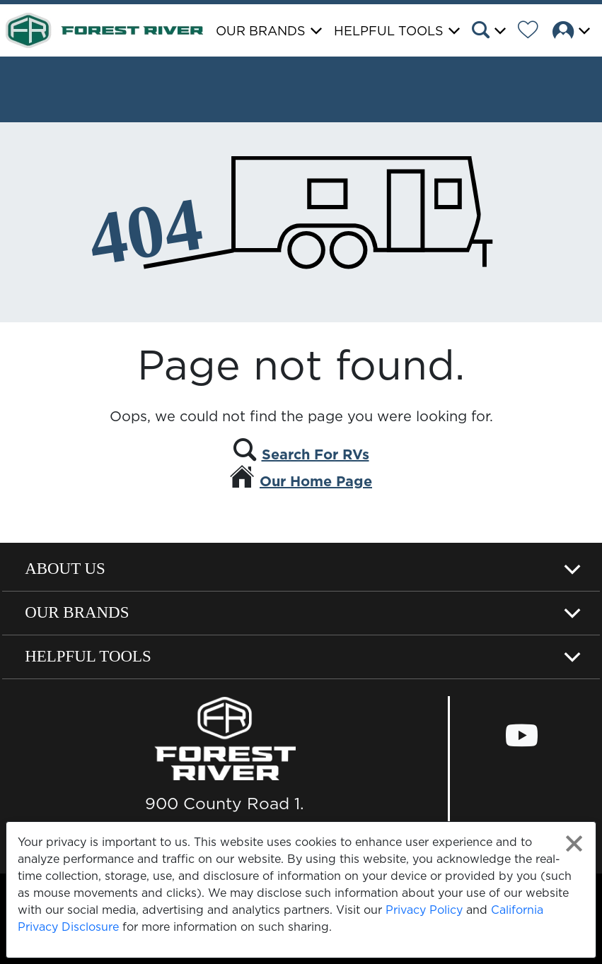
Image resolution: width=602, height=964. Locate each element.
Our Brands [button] (261, 31)
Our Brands (77, 612)
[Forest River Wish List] (533, 32)
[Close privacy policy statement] (574, 843)
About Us (65, 568)
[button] (493, 32)
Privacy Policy (424, 909)
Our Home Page (316, 481)
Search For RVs (315, 454)
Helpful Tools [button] (389, 31)
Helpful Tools (88, 656)
